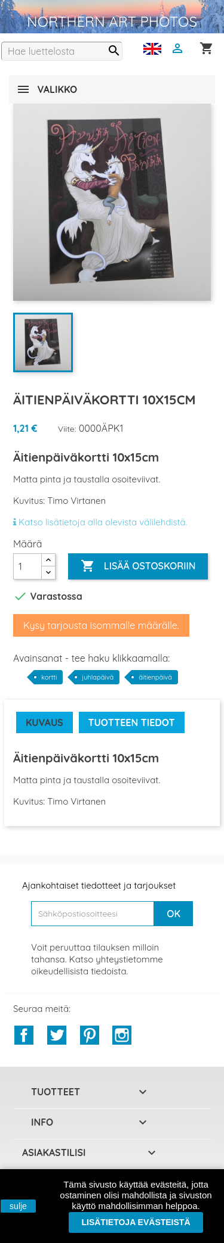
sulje (18, 1206)
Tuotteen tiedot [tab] (131, 722)
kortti (49, 677)
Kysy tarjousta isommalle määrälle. (101, 625)
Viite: (67, 428)
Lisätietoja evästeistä (135, 1222)
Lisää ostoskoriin (138, 566)
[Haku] (61, 51)
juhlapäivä (97, 677)
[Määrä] (27, 566)
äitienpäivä (155, 677)
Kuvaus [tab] (44, 722)
